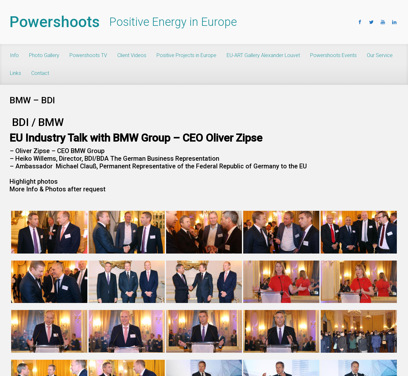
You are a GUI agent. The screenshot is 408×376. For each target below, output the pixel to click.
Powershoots (55, 22)
